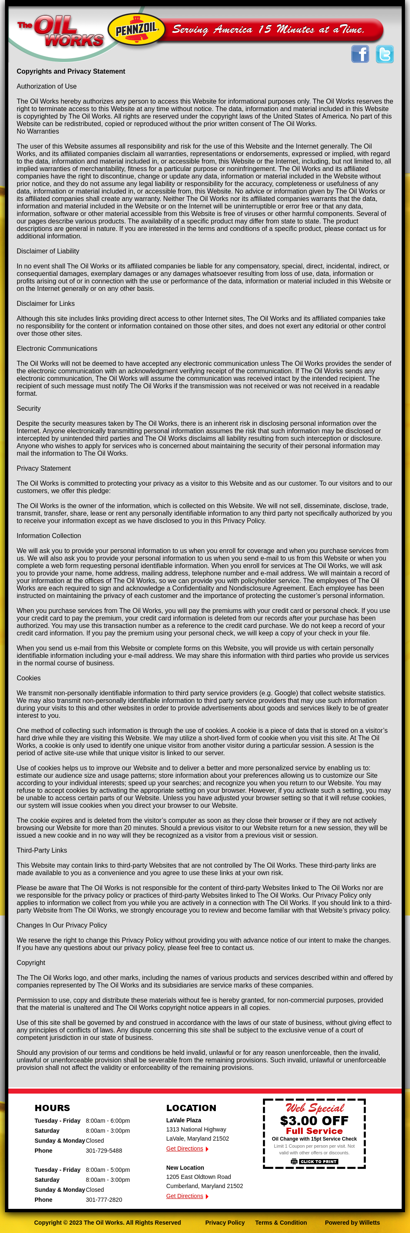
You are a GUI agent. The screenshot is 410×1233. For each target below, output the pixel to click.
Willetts (369, 1222)
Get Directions (184, 1148)
